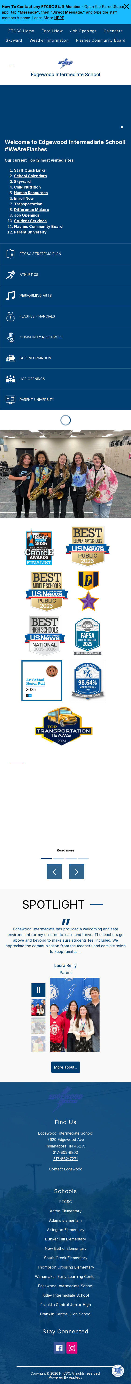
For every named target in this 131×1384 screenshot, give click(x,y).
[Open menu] (12, 66)
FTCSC (65, 1201)
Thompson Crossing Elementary (65, 1267)
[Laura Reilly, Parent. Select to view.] (38, 1007)
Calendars (113, 31)
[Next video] (76, 871)
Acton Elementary (66, 1211)
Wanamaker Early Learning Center (65, 1276)
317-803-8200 (65, 1152)
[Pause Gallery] (122, 127)
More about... (65, 1067)
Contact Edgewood (65, 1169)
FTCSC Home (21, 31)
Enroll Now (52, 31)
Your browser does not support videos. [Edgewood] (65, 109)
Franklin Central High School (65, 1314)
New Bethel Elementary (65, 1248)
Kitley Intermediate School (65, 1295)
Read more (65, 850)
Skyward (14, 40)
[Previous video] (54, 871)
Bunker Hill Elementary (65, 1239)
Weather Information (49, 40)
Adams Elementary (65, 1220)
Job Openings (83, 31)
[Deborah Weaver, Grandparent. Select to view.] (38, 1044)
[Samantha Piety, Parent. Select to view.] (38, 1026)
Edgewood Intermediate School (65, 1286)
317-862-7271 (65, 1158)
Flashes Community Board (100, 40)
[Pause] (38, 990)
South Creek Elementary (65, 1257)
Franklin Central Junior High (65, 1304)
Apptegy (75, 1377)
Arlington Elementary (65, 1229)
